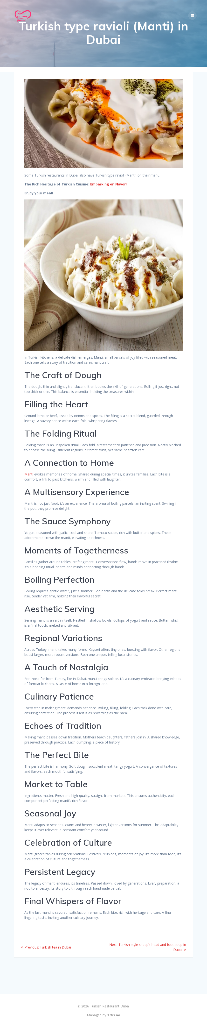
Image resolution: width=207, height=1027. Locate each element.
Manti (29, 490)
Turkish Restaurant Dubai (110, 1006)
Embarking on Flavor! (108, 200)
